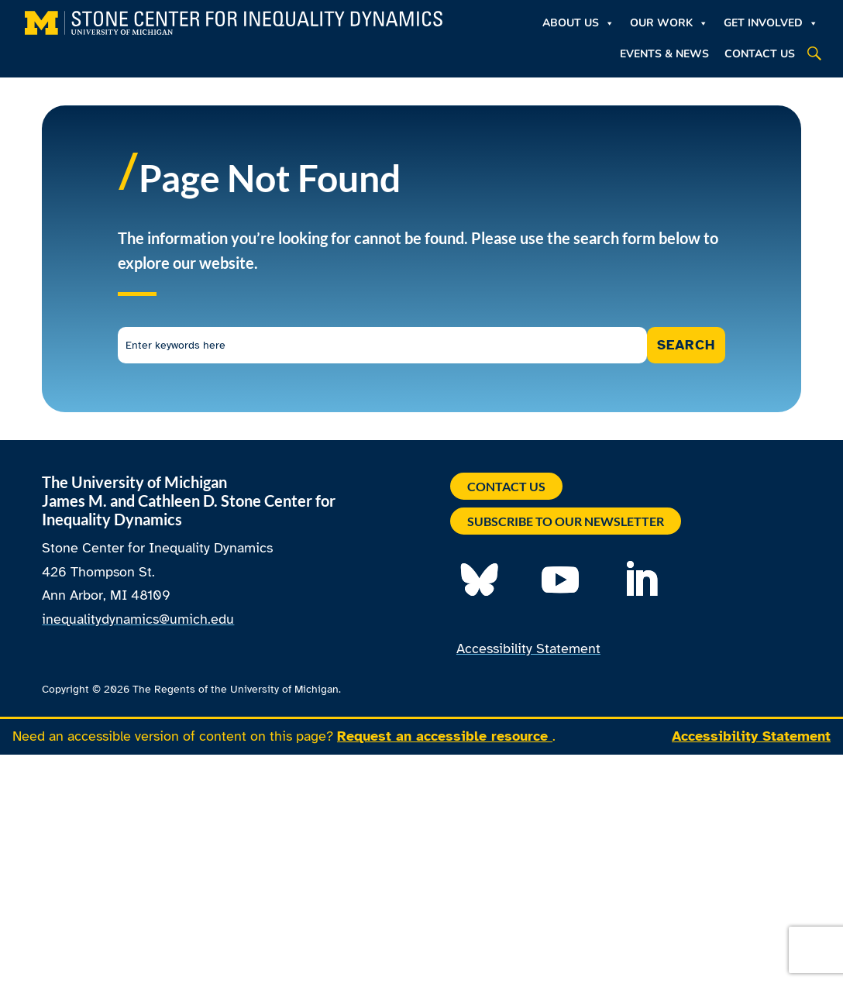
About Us (578, 23)
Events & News (664, 53)
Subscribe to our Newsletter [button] (565, 521)
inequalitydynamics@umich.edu (138, 619)
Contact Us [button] (506, 486)
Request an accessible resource (444, 736)
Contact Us (759, 53)
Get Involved (771, 23)
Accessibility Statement (528, 648)
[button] (814, 53)
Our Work (669, 23)
